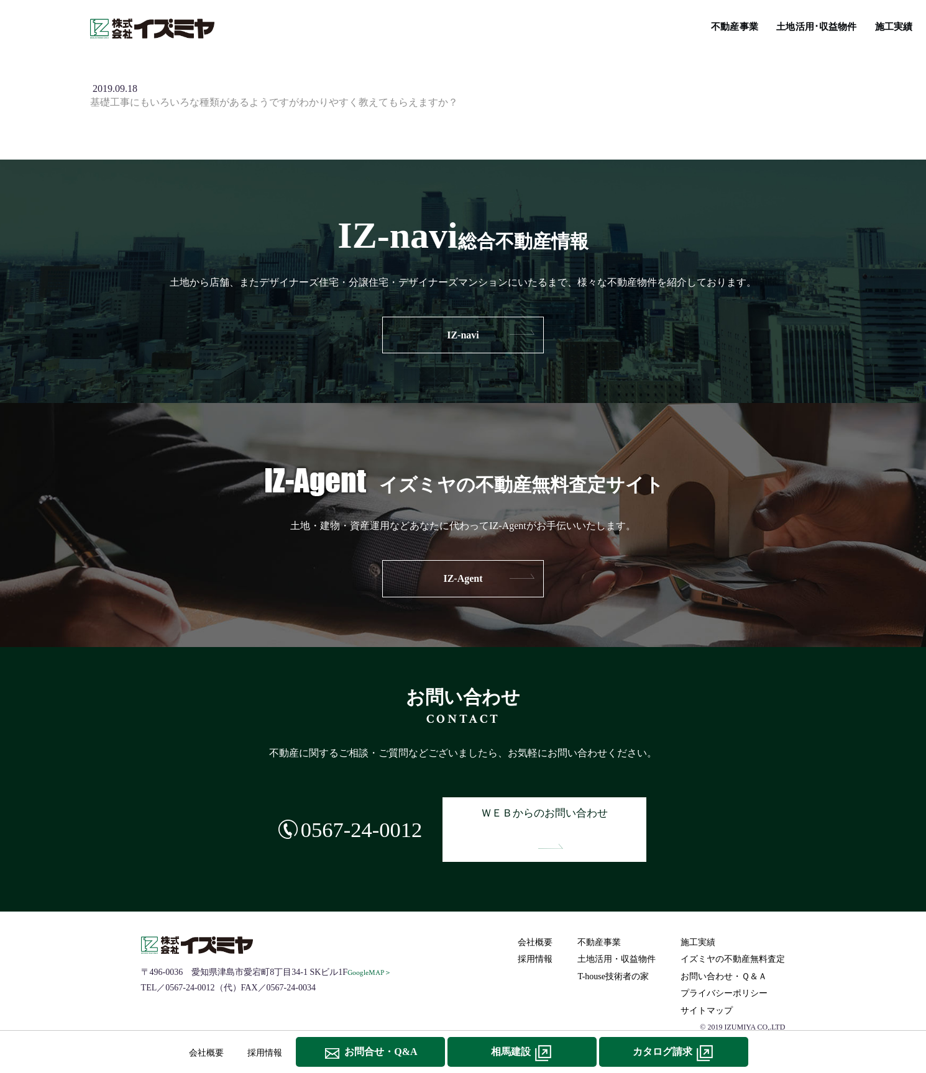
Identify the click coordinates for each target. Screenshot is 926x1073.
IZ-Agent (462, 578)
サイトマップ (708, 983)
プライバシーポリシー (725, 966)
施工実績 (419, 25)
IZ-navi (463, 335)
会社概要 (537, 915)
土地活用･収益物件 (346, 25)
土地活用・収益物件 (618, 932)
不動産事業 (268, 25)
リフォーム (679, 25)
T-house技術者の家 (602, 25)
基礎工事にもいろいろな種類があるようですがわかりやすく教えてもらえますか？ (274, 102)
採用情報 (537, 932)
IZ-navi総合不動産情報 (500, 25)
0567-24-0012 (347, 816)
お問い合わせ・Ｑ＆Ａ (725, 949)
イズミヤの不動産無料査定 (774, 25)
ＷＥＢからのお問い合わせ (554, 816)
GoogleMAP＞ (371, 945)
